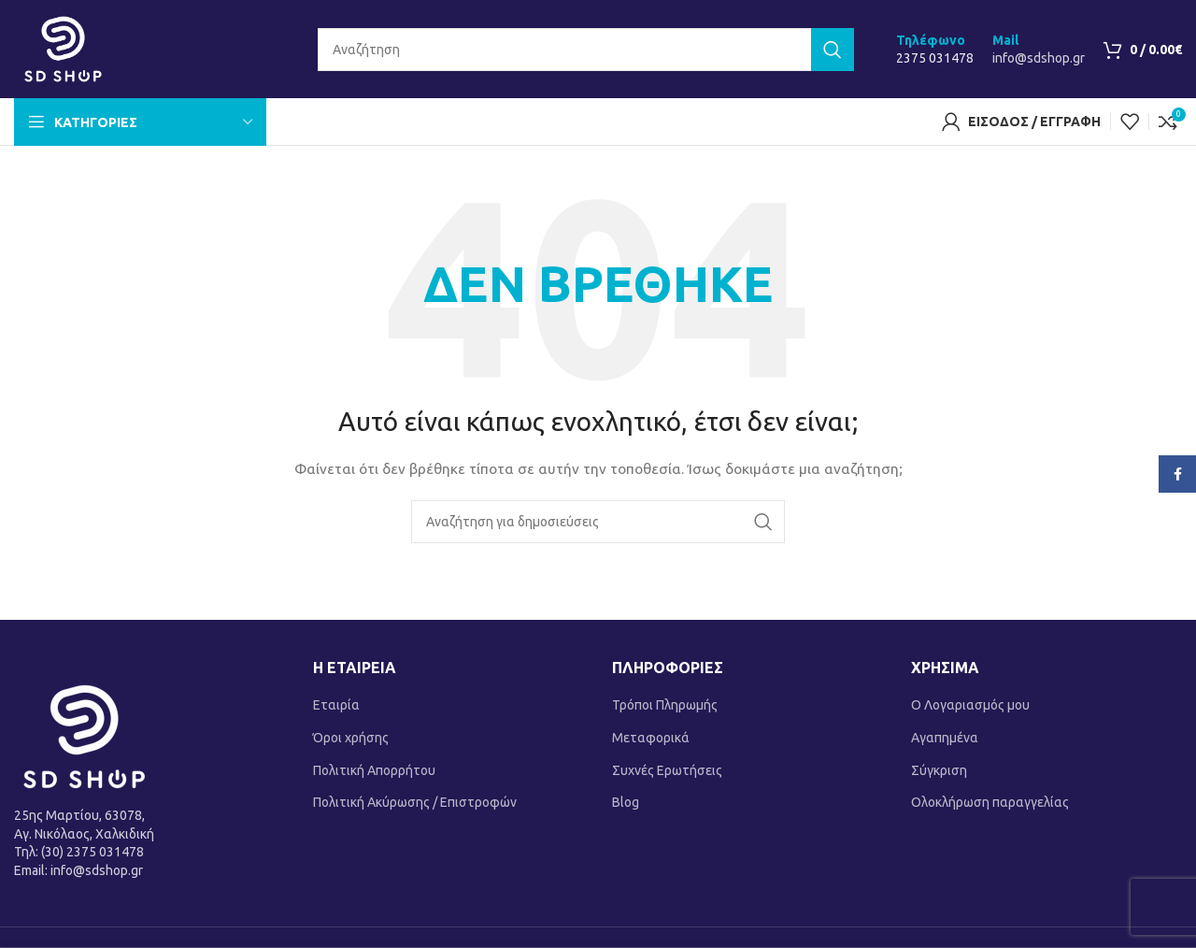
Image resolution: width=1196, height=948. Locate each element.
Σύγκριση (939, 770)
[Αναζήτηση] (586, 49)
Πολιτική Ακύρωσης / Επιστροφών (415, 802)
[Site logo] (63, 47)
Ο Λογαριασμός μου (970, 704)
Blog (625, 802)
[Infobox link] (935, 49)
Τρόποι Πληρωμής (665, 704)
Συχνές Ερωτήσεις (667, 770)
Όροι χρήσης (351, 737)
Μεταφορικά (651, 737)
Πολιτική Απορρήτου (374, 770)
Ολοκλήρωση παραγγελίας (990, 802)
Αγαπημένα (944, 737)
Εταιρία (336, 704)
